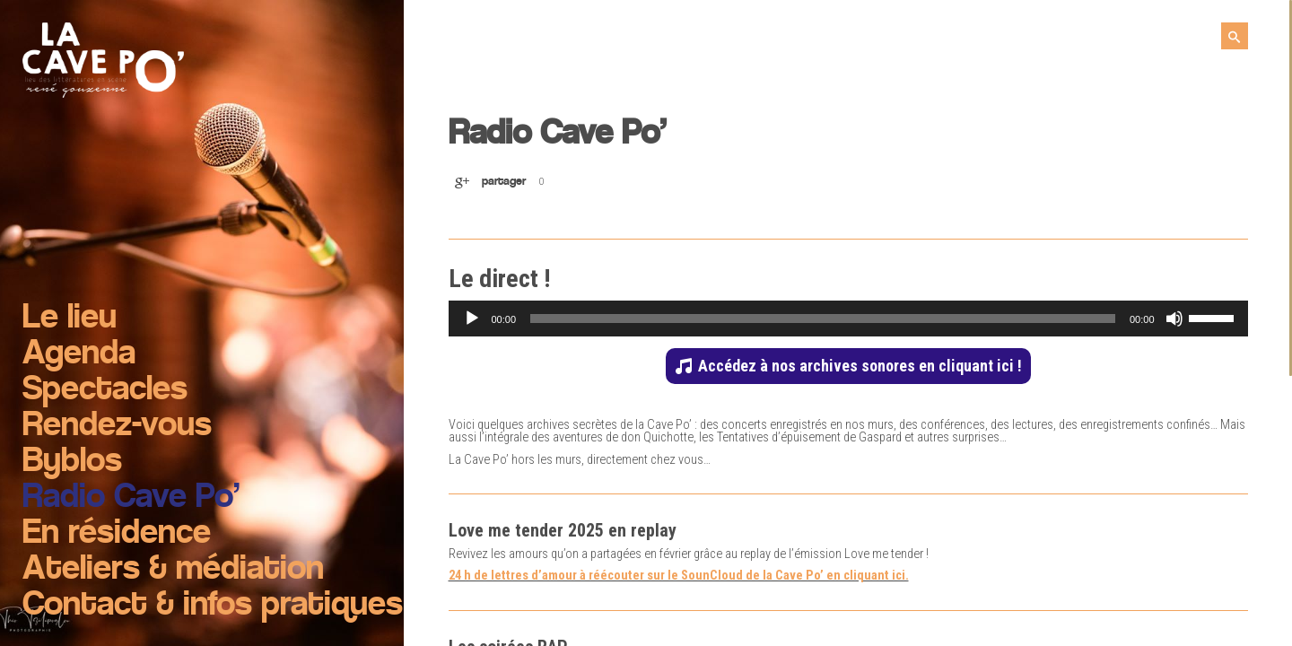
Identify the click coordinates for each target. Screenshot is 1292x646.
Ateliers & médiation (173, 570)
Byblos (72, 462)
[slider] (822, 318)
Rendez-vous (117, 426)
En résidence (116, 534)
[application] (848, 318)
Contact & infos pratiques (212, 606)
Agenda (78, 354)
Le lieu (69, 318)
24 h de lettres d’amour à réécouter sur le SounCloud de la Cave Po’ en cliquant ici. (679, 575)
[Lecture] (472, 318)
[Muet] (1174, 318)
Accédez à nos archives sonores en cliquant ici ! (860, 365)
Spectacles (105, 390)
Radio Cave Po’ (131, 498)
